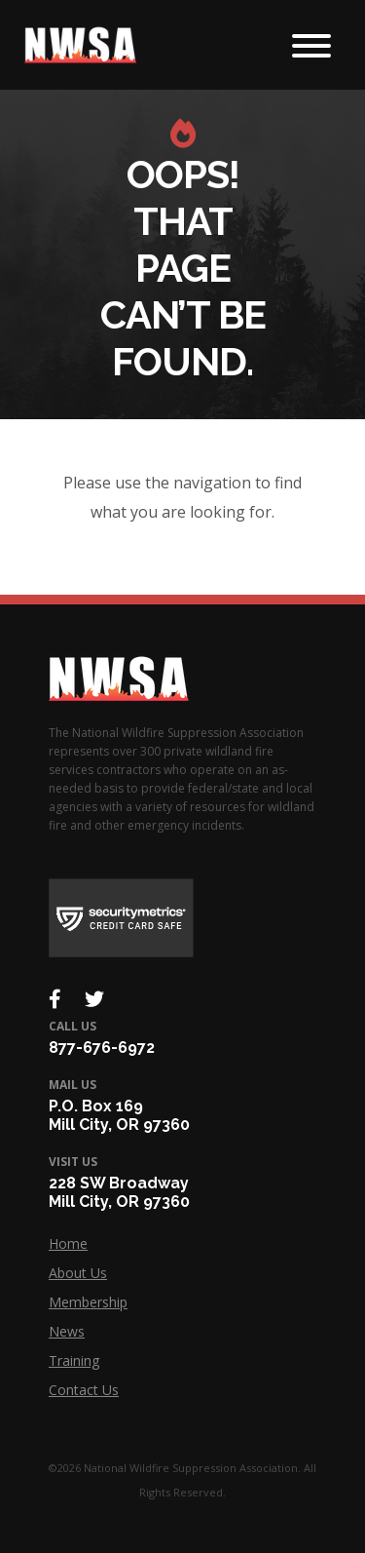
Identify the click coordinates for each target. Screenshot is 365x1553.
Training (74, 1360)
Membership (88, 1302)
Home (68, 1243)
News (67, 1331)
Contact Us (84, 1389)
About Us (78, 1272)
